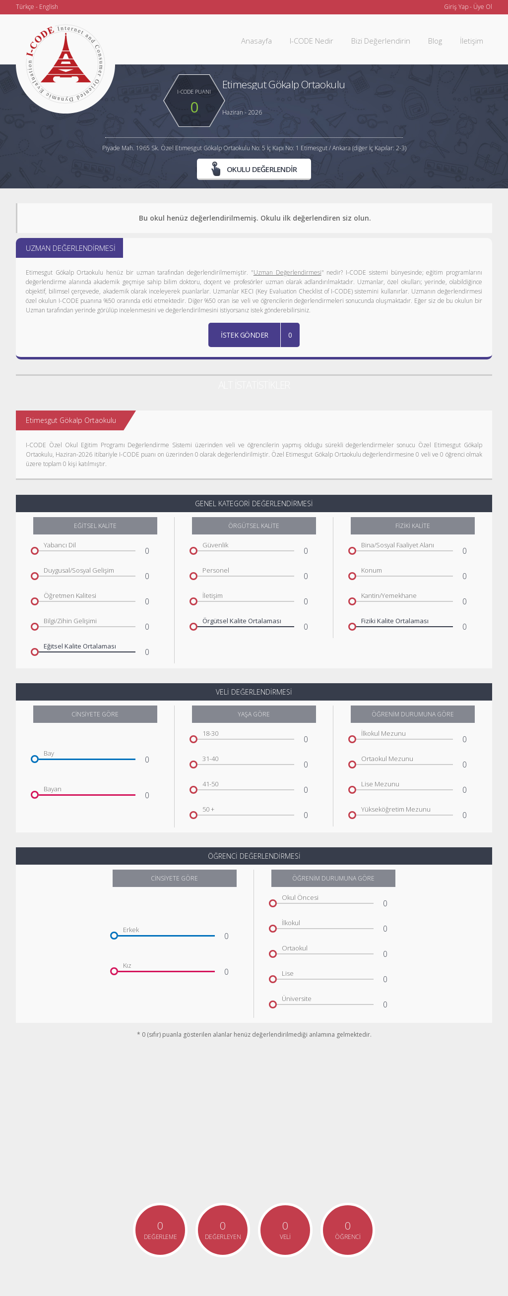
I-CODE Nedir (311, 41)
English (48, 6)
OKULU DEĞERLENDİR (254, 169)
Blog (435, 41)
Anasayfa (256, 41)
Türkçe (25, 6)
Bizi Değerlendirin (380, 41)
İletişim (471, 41)
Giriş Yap (456, 6)
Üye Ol (482, 6)
